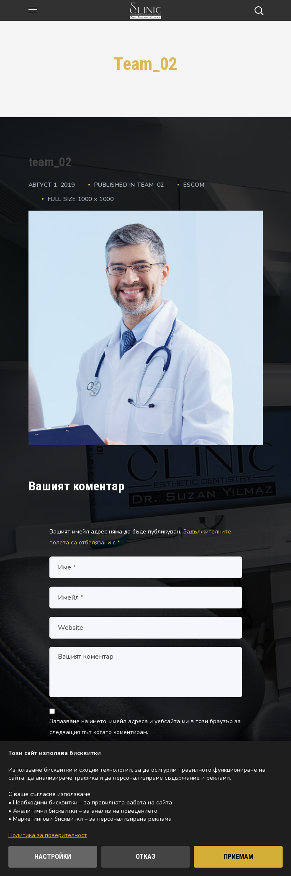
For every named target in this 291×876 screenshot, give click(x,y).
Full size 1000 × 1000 (81, 199)
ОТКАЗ (145, 857)
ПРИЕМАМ (238, 857)
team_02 (150, 185)
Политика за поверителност (47, 835)
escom (194, 185)
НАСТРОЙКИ (52, 857)
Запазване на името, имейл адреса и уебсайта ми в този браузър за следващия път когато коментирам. (145, 726)
